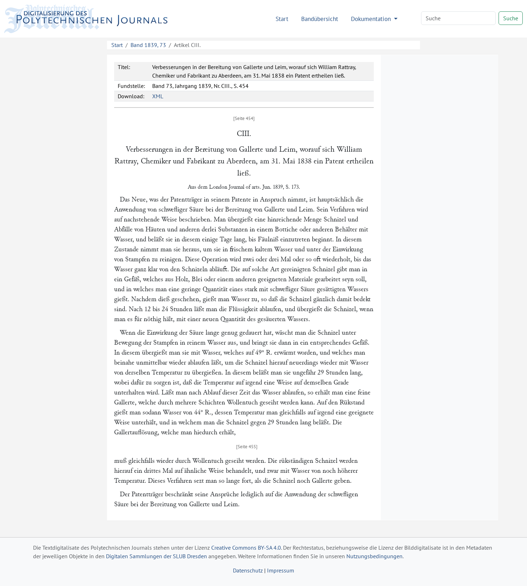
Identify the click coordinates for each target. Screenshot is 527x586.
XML (157, 96)
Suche (510, 18)
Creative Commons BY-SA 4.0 (246, 547)
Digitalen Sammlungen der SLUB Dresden (156, 556)
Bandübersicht (319, 19)
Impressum (280, 570)
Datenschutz (248, 570)
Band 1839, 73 (148, 44)
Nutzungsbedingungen (374, 556)
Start (282, 19)
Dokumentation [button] (372, 19)
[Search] (458, 18)
